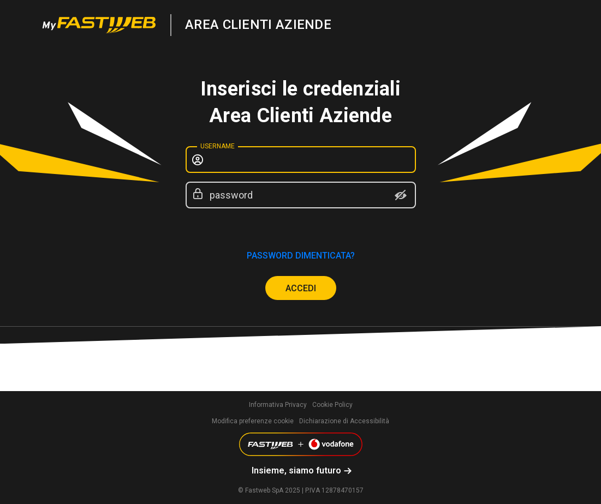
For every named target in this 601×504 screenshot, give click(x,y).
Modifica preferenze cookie (253, 421)
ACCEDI (300, 288)
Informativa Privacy (278, 405)
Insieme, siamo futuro (296, 470)
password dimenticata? (301, 255)
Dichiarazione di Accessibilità (344, 421)
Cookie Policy (332, 405)
